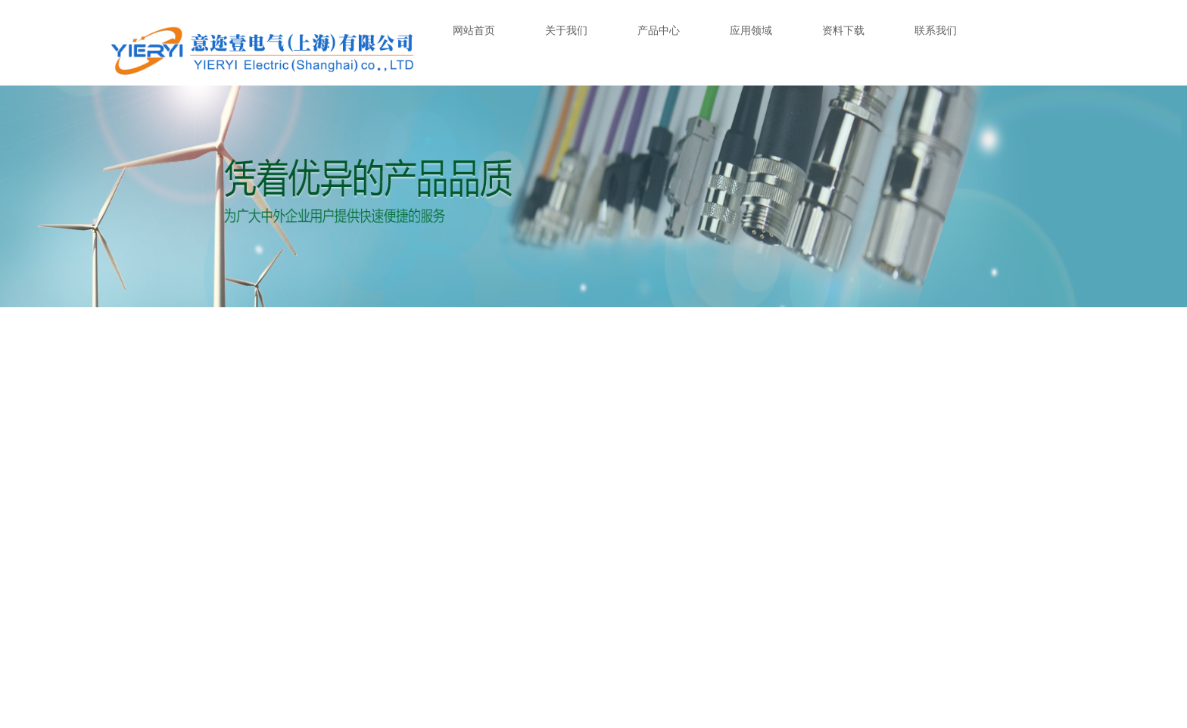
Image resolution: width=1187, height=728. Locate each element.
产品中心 (658, 30)
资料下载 (843, 30)
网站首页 (474, 30)
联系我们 (935, 30)
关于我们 (566, 30)
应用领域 (751, 30)
